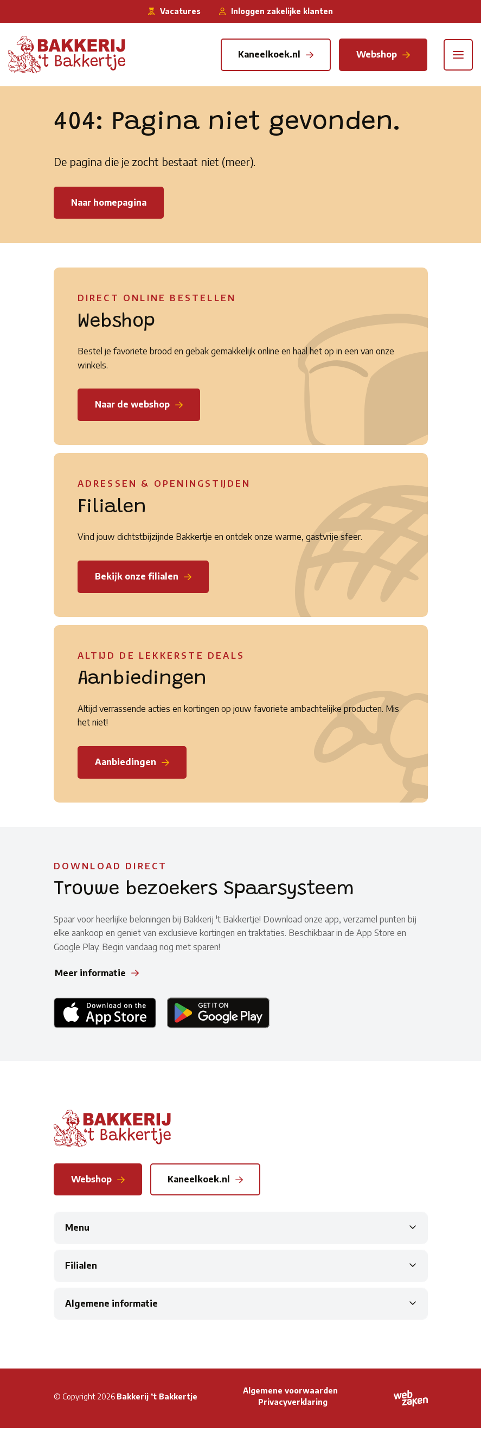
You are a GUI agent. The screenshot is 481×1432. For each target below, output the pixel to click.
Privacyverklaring (293, 1405)
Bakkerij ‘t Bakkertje (157, 1400)
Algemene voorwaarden (290, 1394)
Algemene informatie (111, 1307)
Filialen (81, 1269)
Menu (77, 1231)
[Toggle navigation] (458, 55)
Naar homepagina (108, 203)
